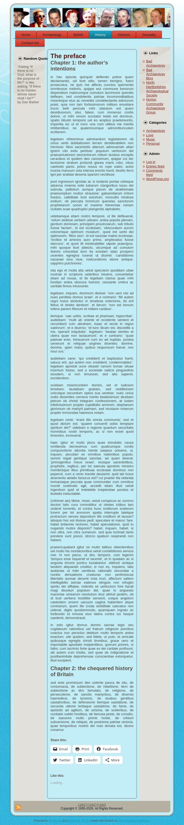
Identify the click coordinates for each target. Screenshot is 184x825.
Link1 (82, 805)
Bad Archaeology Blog (155, 74)
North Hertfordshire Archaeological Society (157, 88)
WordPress (55, 820)
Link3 (102, 805)
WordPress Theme (78, 820)
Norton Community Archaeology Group (155, 105)
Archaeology (155, 131)
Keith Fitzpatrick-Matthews (134, 820)
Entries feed (155, 166)
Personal (153, 143)
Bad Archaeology (155, 63)
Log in (150, 162)
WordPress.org (157, 179)
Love (150, 135)
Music (150, 139)
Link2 (92, 805)
